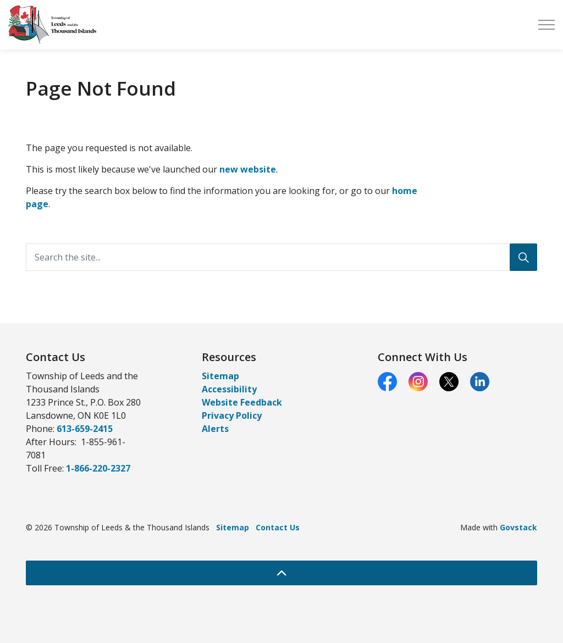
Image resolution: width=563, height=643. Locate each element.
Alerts (215, 429)
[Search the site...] (281, 257)
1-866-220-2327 (98, 468)
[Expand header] (546, 24)
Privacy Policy (232, 415)
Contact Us (278, 527)
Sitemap (220, 376)
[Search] (523, 257)
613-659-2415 (85, 429)
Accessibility (229, 389)
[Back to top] (281, 573)
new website (247, 169)
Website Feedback (242, 402)
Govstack (518, 527)
